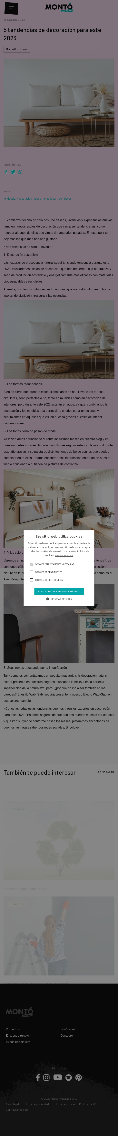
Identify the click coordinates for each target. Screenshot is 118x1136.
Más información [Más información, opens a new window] (64, 555)
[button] (31, 564)
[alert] (59, 568)
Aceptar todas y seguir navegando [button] (59, 591)
